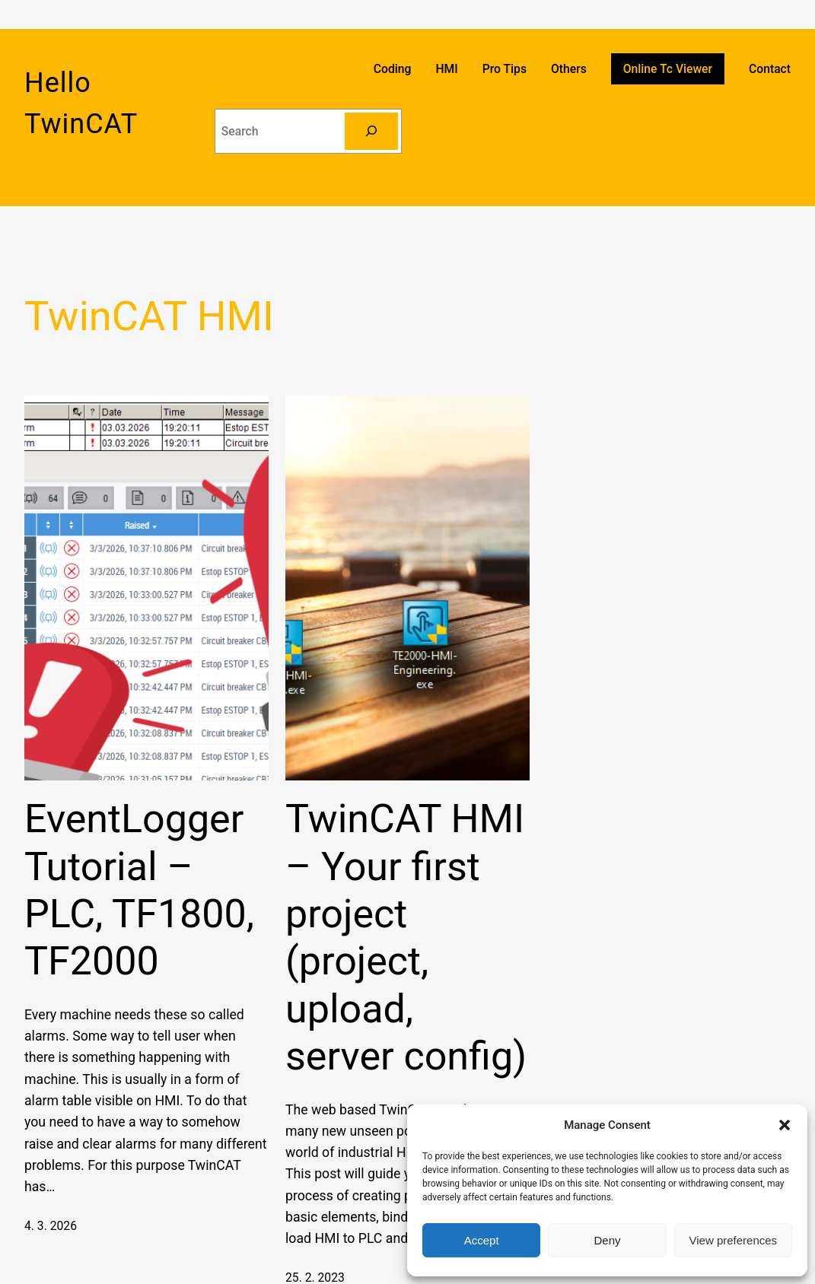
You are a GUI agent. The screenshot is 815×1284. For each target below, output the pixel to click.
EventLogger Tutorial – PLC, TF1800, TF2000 (139, 890)
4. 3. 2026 (50, 1226)
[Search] (371, 131)
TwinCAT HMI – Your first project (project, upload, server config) (406, 937)
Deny (607, 1240)
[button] (784, 1125)
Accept (481, 1240)
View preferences (733, 1240)
